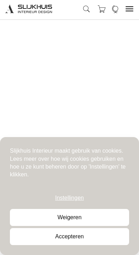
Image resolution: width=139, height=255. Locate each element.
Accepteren (69, 236)
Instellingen (69, 198)
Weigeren (69, 217)
